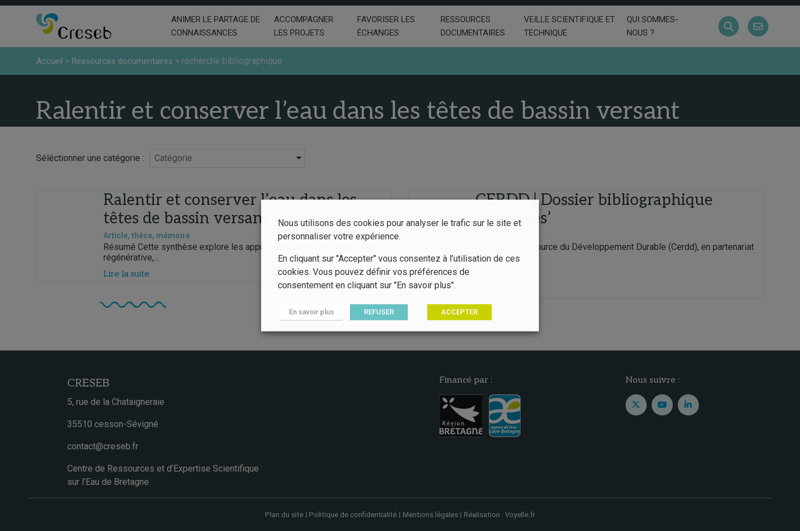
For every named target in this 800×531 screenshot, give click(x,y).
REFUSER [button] (374, 312)
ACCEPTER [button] (455, 312)
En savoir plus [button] (309, 312)
